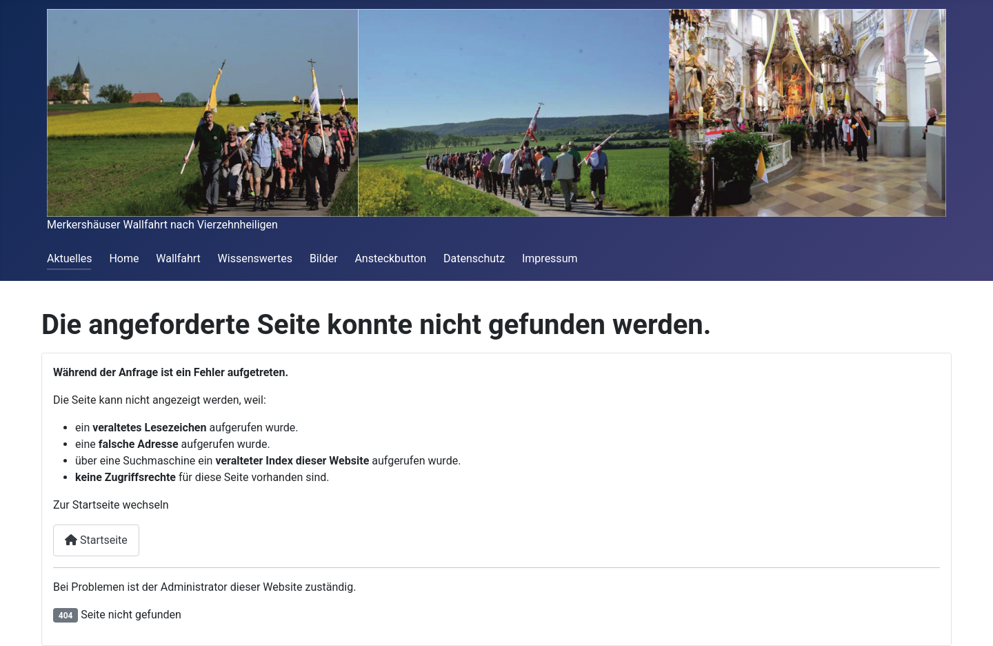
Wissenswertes (255, 258)
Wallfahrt (178, 258)
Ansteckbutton (390, 258)
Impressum (550, 258)
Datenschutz (474, 258)
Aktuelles (69, 258)
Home (124, 258)
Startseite (96, 540)
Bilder (324, 258)
